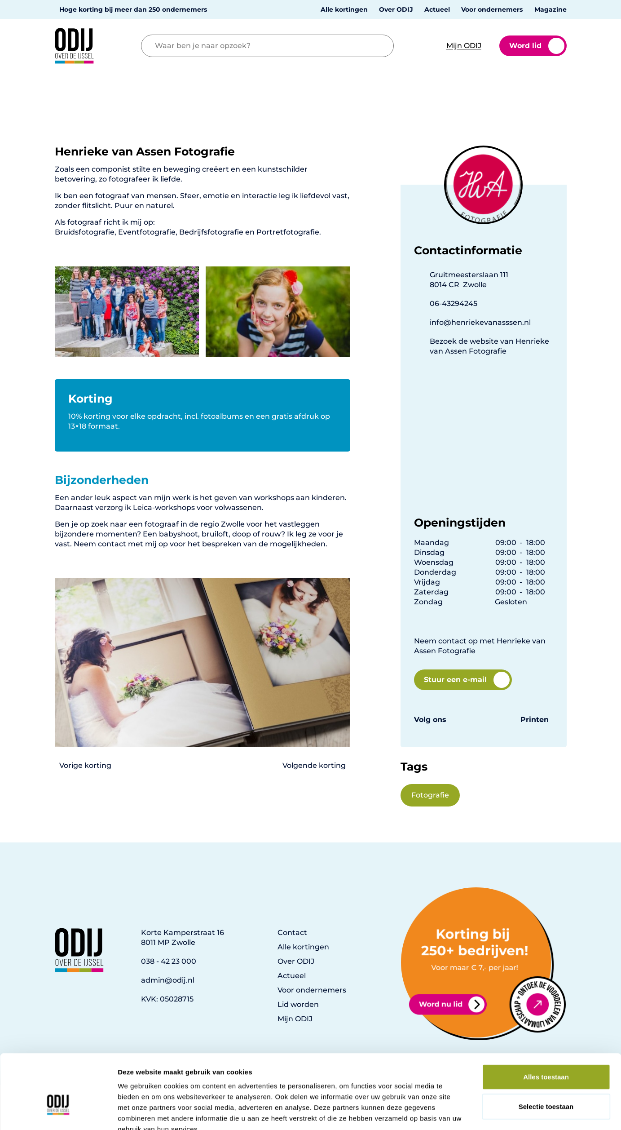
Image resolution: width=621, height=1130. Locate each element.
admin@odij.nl (167, 980)
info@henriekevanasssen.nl (480, 322)
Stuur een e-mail (467, 680)
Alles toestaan (546, 1024)
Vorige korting (85, 765)
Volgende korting (314, 765)
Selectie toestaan (546, 1053)
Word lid (536, 46)
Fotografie (430, 795)
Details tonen (485, 1112)
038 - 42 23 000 (168, 961)
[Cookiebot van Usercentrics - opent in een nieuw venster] (58, 1112)
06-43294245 (453, 303)
